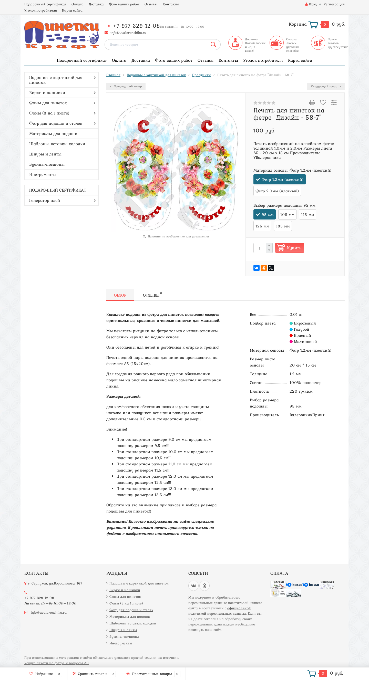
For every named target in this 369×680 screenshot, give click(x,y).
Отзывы (151, 4)
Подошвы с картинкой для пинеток (56, 80)
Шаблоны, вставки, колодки (57, 143)
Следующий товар (326, 86)
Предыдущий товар (126, 86)
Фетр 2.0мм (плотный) (277, 191)
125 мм (262, 226)
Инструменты (42, 174)
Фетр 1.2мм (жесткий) (283, 179)
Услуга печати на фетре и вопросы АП (56, 662)
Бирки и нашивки (47, 92)
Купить (294, 247)
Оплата (77, 4)
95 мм (268, 214)
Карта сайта (72, 10)
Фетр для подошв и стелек (55, 123)
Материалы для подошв (53, 133)
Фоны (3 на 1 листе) (49, 113)
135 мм (283, 226)
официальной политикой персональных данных (219, 610)
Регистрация (334, 4)
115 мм (307, 214)
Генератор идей (44, 200)
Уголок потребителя (40, 10)
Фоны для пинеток (48, 102)
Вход (311, 4)
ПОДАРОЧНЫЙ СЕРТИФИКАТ (57, 190)
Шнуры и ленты (45, 154)
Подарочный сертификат (45, 4)
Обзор (120, 295)
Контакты (171, 4)
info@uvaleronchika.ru (128, 32)
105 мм (287, 214)
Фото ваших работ (124, 4)
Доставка (96, 4)
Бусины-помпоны (47, 164)
